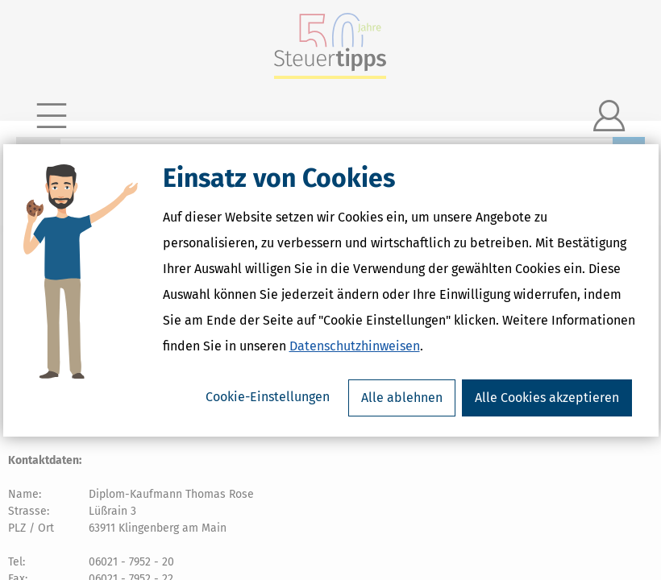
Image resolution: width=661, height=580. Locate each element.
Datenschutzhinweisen (354, 346)
